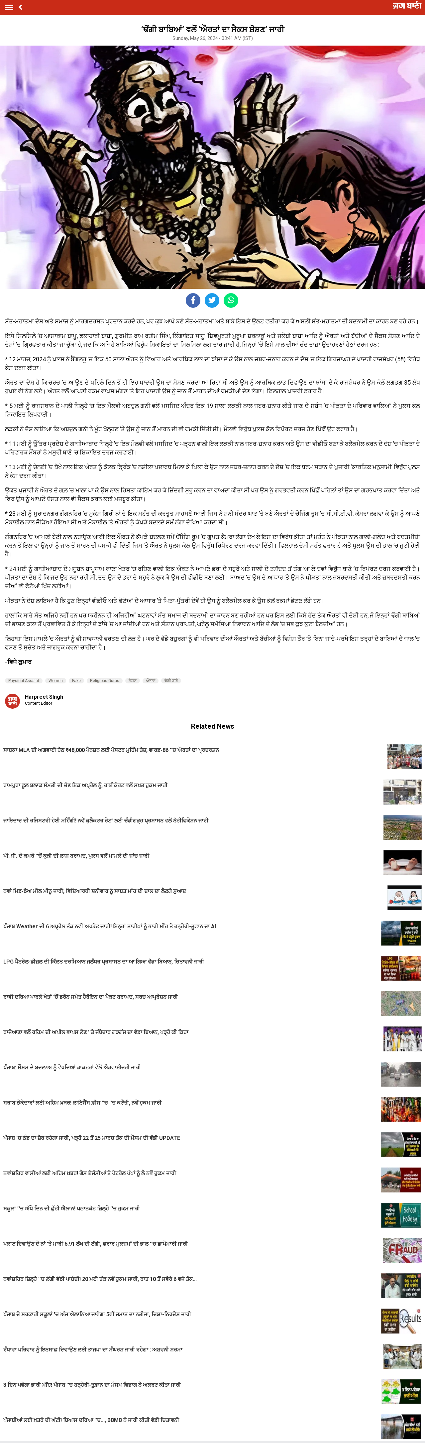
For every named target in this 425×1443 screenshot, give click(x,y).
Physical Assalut (23, 680)
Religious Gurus (104, 680)
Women (56, 680)
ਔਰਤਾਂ (150, 680)
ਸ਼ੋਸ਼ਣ (133, 680)
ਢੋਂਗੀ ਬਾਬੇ (171, 680)
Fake (76, 680)
